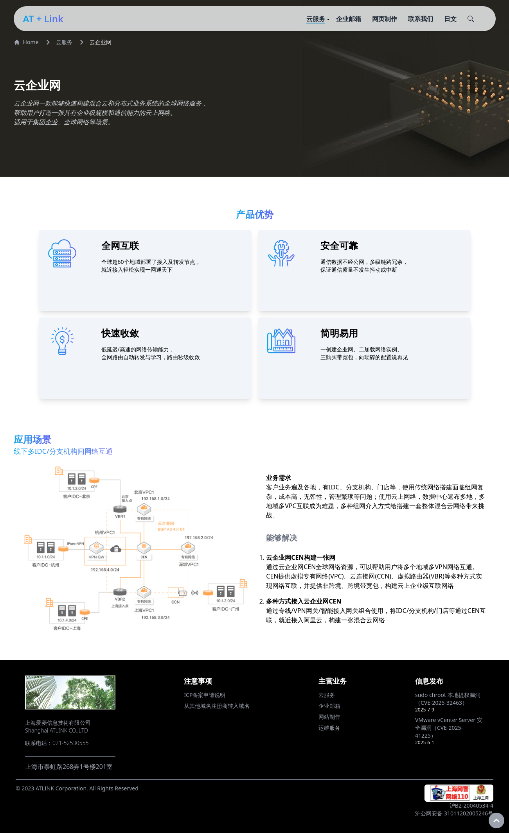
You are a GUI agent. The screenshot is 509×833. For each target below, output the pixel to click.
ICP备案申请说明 (204, 695)
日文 (450, 18)
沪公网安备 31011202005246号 (454, 813)
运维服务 (329, 727)
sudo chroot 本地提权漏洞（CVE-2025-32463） (447, 698)
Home (26, 42)
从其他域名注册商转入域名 (217, 705)
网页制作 (384, 18)
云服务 (315, 18)
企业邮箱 (348, 18)
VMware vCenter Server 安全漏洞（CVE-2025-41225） (448, 727)
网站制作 (329, 716)
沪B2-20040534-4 (471, 805)
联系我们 (420, 18)
